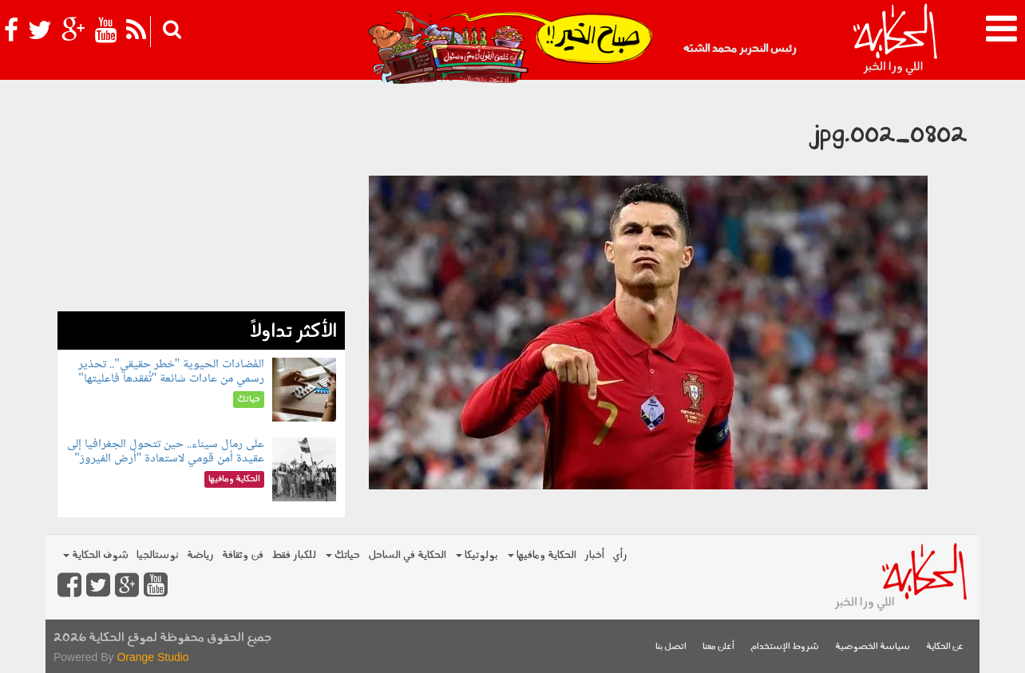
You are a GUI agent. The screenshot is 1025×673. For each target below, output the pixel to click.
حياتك (343, 555)
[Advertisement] (201, 199)
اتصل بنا (671, 647)
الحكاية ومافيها (542, 555)
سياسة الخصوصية (872, 647)
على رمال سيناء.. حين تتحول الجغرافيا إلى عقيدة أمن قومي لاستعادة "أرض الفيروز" (165, 451)
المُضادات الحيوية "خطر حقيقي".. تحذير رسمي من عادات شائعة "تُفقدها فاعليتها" (171, 372)
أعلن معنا (718, 647)
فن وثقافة (242, 555)
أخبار (594, 555)
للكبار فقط (293, 555)
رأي (619, 555)
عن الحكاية (945, 647)
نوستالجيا (158, 555)
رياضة (200, 555)
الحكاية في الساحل (407, 555)
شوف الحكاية (96, 555)
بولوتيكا (477, 555)
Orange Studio (152, 657)
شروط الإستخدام (784, 647)
